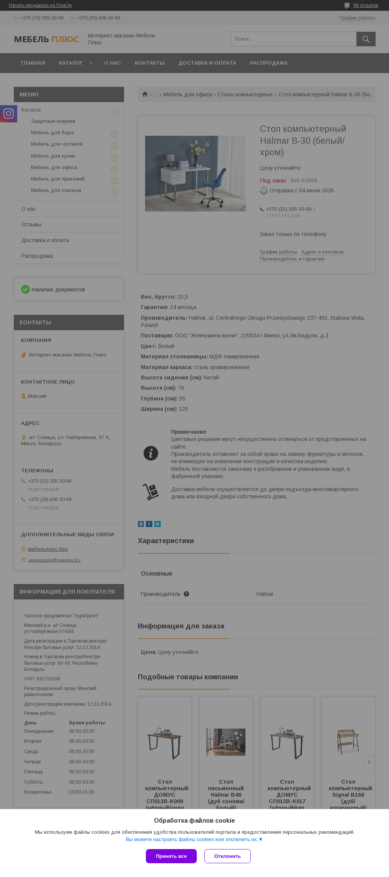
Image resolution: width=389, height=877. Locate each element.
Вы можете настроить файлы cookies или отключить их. (192, 839)
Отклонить (227, 856)
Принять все (171, 856)
